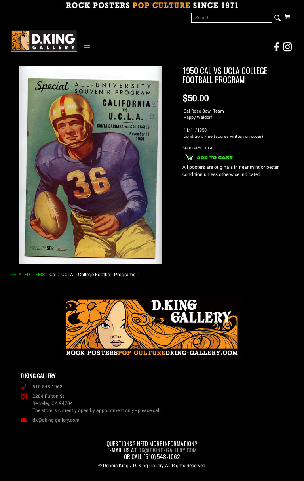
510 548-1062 (42, 386)
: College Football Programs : (107, 274)
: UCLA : (67, 274)
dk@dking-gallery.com (50, 420)
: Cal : (53, 274)
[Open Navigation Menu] (89, 45)
